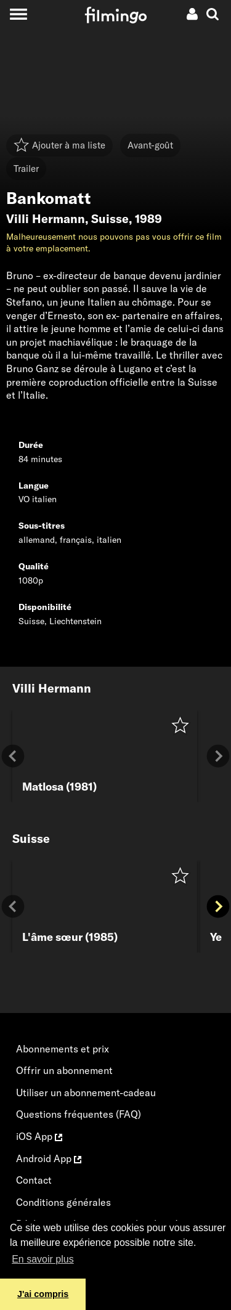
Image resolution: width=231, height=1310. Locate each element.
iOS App (39, 1136)
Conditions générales (63, 1202)
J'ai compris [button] (42, 1294)
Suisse (110, 218)
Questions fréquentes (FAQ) (78, 1114)
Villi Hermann (45, 218)
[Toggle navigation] (18, 14)
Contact (34, 1180)
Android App (48, 1158)
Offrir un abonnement (64, 1070)
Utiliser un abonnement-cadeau (86, 1092)
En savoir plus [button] (43, 1259)
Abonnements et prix (62, 1049)
